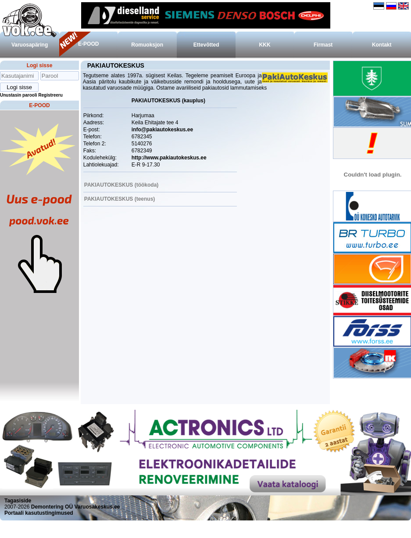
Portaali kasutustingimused (38, 513)
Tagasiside (17, 501)
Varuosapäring (29, 45)
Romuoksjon (147, 45)
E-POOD (88, 44)
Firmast (323, 45)
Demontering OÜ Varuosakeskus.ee (75, 507)
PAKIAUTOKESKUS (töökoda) (121, 185)
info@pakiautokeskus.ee (162, 129)
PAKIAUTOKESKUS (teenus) (119, 199)
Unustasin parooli (18, 95)
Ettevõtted (206, 45)
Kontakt (382, 45)
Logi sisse (40, 65)
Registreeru (50, 95)
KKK (265, 45)
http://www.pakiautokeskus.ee (169, 158)
